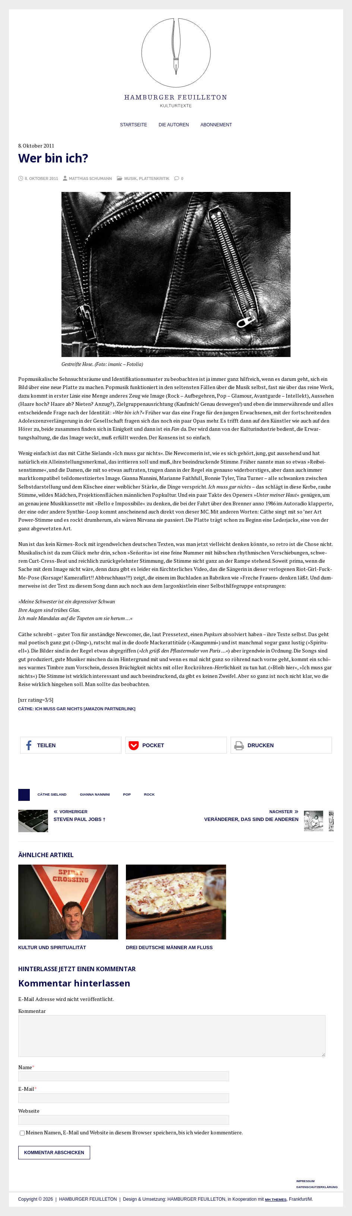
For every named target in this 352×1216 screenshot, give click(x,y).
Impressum (305, 1181)
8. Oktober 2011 (41, 179)
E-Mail (26, 1088)
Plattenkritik (154, 179)
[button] (71, 745)
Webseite (28, 1110)
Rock (149, 794)
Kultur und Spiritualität (52, 947)
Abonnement (216, 124)
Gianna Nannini (95, 794)
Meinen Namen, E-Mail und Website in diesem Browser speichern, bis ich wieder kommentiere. (134, 1132)
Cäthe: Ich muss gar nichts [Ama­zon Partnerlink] (77, 709)
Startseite (133, 124)
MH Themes (275, 1199)
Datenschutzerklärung (317, 1187)
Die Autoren (174, 124)
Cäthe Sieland (52, 794)
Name (25, 1067)
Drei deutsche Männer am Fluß (169, 947)
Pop (127, 794)
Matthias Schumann (90, 178)
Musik (130, 179)
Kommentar (32, 1010)
